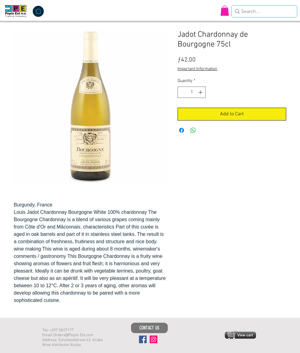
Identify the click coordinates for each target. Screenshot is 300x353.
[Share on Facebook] (181, 130)
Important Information (197, 69)
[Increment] (201, 92)
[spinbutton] (191, 92)
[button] (224, 11)
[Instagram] (153, 339)
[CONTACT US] (149, 328)
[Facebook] (143, 339)
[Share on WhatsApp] (193, 130)
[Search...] (262, 11)
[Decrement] (182, 92)
